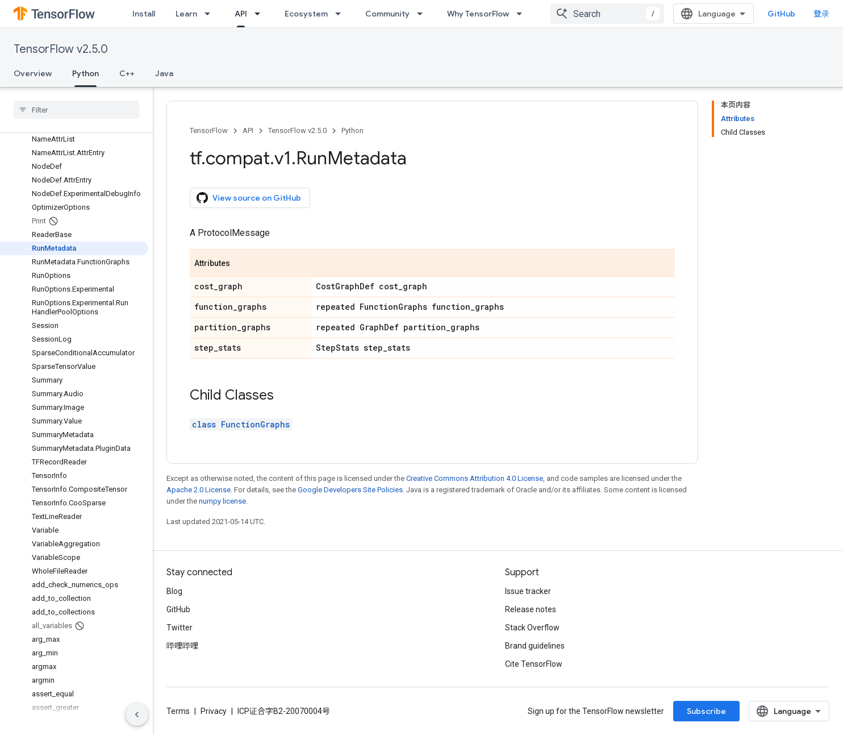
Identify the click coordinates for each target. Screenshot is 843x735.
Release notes (530, 609)
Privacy (214, 711)
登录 (821, 13)
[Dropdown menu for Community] (423, 13)
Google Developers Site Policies (350, 489)
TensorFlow (209, 130)
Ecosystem (306, 14)
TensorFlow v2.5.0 (61, 49)
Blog (174, 591)
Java (164, 73)
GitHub (781, 14)
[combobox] (607, 13)
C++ (127, 73)
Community (387, 14)
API (248, 130)
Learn (186, 14)
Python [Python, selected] (85, 73)
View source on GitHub (249, 198)
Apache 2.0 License (198, 489)
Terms (178, 711)
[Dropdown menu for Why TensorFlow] (522, 13)
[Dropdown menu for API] (260, 13)
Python (352, 130)
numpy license (222, 501)
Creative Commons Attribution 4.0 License (474, 478)
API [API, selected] (241, 14)
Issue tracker (528, 591)
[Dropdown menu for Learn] (210, 13)
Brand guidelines (535, 645)
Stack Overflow (532, 627)
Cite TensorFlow (533, 663)
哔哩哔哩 (182, 645)
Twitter (179, 627)
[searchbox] (76, 110)
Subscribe (706, 711)
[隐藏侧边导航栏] (137, 714)
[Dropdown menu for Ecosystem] (341, 13)
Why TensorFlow (478, 14)
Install (143, 14)
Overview (33, 73)
